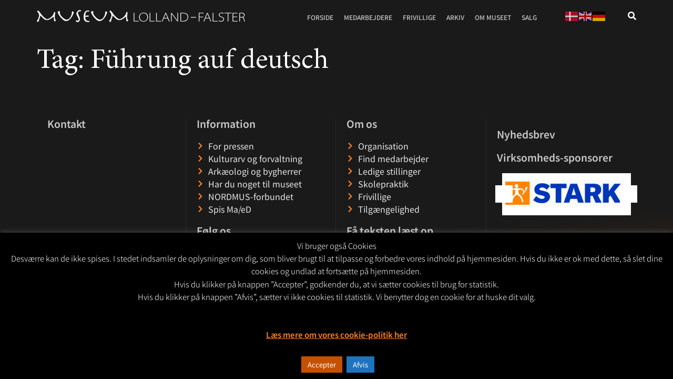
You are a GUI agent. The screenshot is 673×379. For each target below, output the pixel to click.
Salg (529, 17)
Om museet (493, 17)
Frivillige (419, 17)
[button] (628, 194)
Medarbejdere (368, 17)
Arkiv (455, 17)
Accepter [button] (322, 365)
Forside (320, 17)
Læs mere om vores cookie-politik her (336, 334)
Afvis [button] (360, 365)
